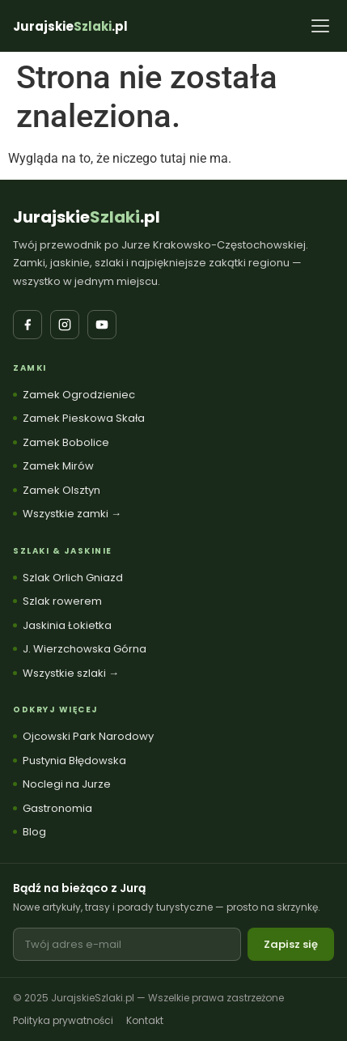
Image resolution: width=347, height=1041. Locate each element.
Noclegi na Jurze (67, 784)
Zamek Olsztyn (61, 490)
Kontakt (144, 1020)
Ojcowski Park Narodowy (88, 736)
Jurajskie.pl (86, 217)
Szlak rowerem (62, 601)
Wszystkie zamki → (72, 513)
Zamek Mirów (58, 466)
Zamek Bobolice (66, 442)
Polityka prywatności (63, 1020)
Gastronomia (57, 808)
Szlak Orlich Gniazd (73, 577)
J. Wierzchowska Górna (84, 648)
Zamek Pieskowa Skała (84, 418)
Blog (34, 831)
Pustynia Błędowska (74, 760)
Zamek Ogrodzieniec (79, 394)
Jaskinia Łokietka (67, 625)
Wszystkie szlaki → (71, 673)
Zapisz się (291, 944)
